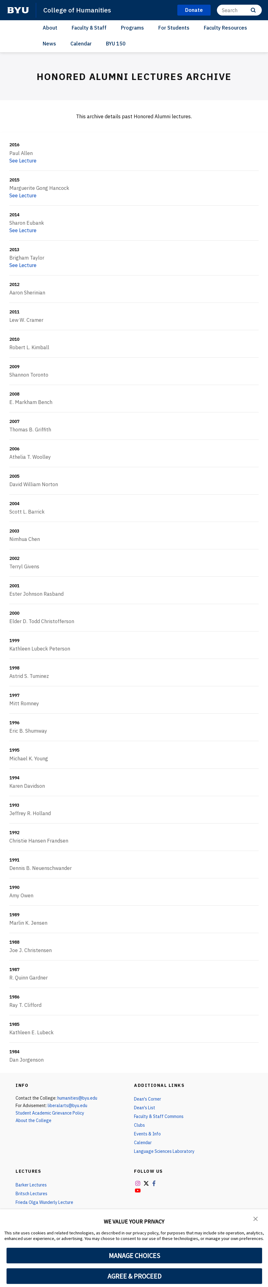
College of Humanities (77, 10)
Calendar (81, 43)
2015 (14, 180)
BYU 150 (116, 43)
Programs (132, 28)
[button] (255, 1218)
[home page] (18, 10)
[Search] (239, 10)
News (49, 43)
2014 (14, 215)
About (50, 28)
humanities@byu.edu (77, 1098)
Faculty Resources (225, 28)
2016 (14, 145)
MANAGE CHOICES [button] (134, 1255)
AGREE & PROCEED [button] (134, 1276)
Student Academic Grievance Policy (50, 1113)
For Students (173, 28)
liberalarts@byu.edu (67, 1105)
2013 (14, 249)
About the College (33, 1120)
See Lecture (22, 160)
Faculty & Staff (89, 28)
